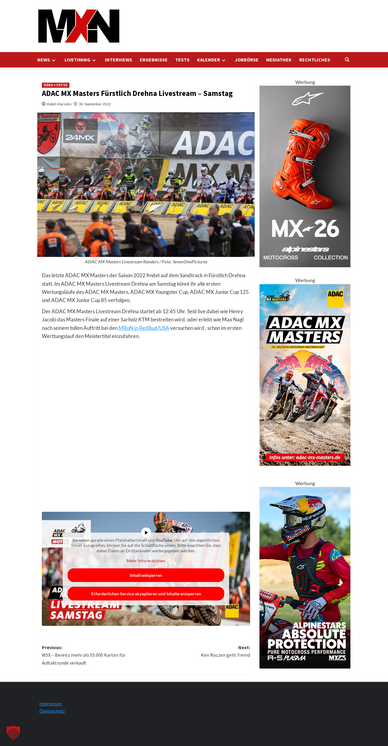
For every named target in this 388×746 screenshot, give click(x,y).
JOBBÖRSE (247, 60)
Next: (198, 651)
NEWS (47, 60)
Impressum (50, 703)
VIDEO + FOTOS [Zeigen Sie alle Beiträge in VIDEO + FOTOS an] (56, 85)
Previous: (94, 655)
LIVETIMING (81, 60)
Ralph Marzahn (59, 104)
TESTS (182, 60)
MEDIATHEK (279, 60)
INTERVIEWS (118, 60)
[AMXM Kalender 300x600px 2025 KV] (304, 374)
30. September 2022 (95, 104)
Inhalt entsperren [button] (146, 575)
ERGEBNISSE (154, 60)
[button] (13, 732)
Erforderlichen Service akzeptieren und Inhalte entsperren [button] (146, 593)
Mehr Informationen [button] (146, 560)
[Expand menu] (53, 60)
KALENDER (212, 60)
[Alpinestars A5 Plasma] (304, 577)
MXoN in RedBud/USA (144, 328)
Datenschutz (52, 711)
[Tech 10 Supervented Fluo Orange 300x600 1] (304, 176)
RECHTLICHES (314, 60)
